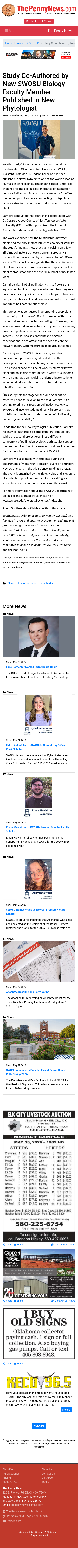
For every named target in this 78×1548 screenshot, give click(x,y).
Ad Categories (11, 1473)
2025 (30, 43)
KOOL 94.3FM (37, 1516)
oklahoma (23, 583)
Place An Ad (10, 1481)
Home (8, 43)
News (19, 43)
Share (7, 1244)
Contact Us (48, 1473)
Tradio (45, 1481)
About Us (47, 1469)
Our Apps (47, 1477)
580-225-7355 (11, 1500)
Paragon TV (12, 1521)
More (66, 1409)
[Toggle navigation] (11, 30)
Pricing (7, 1477)
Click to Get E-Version (39, 21)
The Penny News (60, 31)
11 (38, 43)
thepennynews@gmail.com (26, 1504)
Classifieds (9, 1469)
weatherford (48, 583)
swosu (34, 583)
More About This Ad (63, 1244)
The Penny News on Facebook (22, 1511)
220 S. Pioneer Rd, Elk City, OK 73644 (25, 1492)
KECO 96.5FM (13, 1516)
